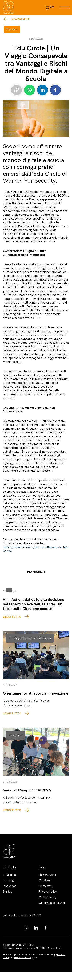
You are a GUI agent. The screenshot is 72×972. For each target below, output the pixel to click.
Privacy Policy (48, 891)
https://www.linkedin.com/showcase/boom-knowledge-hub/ (36, 928)
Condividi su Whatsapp (29, 90)
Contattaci (45, 886)
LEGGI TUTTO (12, 616)
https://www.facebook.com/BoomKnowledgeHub (45, 928)
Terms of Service (22, 957)
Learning (8, 880)
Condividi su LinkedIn (42, 90)
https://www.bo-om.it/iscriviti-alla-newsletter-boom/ (36, 549)
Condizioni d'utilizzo (52, 903)
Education (9, 875)
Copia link (16, 90)
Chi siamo (45, 880)
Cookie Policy (47, 897)
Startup (7, 891)
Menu (65, 8)
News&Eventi (20, 19)
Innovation (9, 886)
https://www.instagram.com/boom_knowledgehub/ (26, 928)
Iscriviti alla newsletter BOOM (22, 915)
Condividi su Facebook (55, 90)
